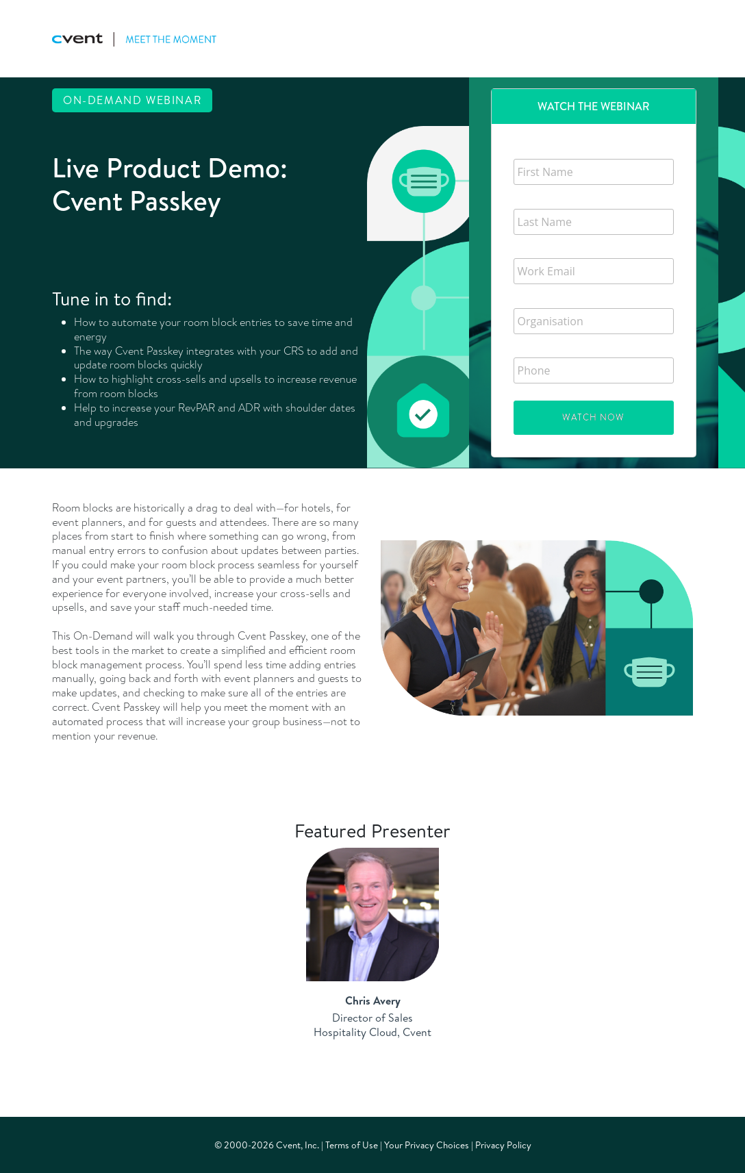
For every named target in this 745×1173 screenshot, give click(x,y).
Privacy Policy (503, 1144)
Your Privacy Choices (426, 1144)
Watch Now (593, 417)
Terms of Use (351, 1144)
